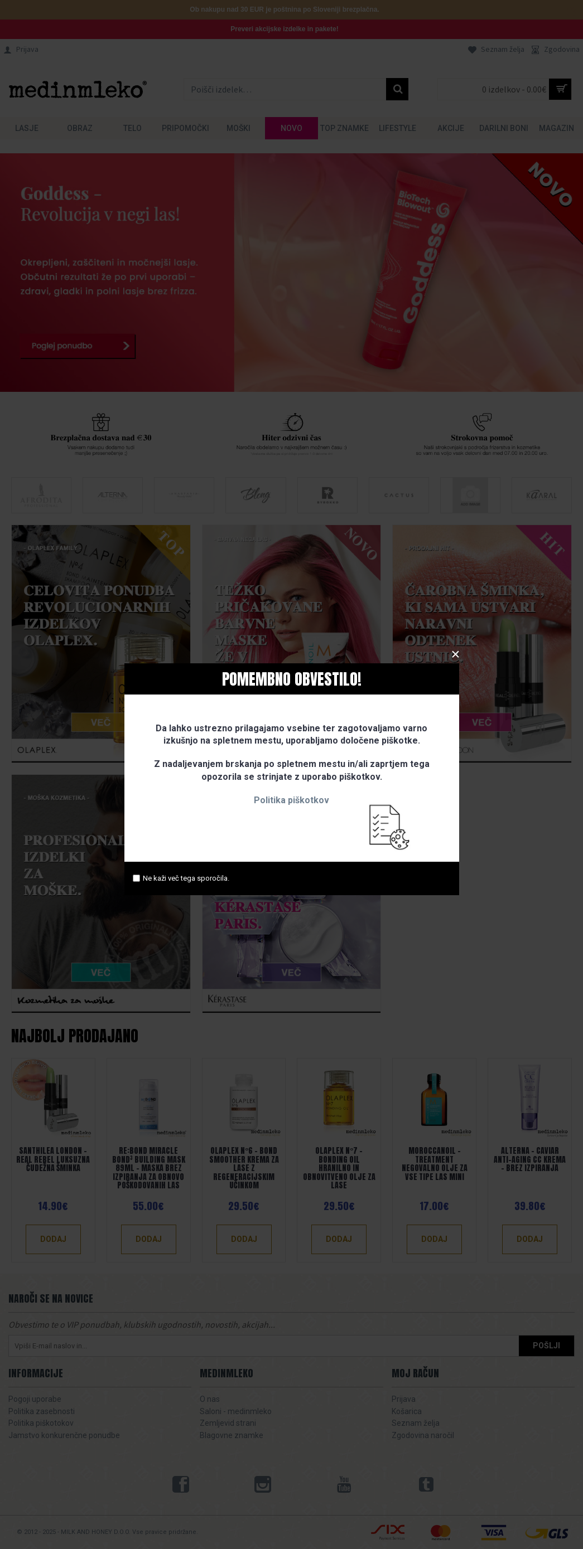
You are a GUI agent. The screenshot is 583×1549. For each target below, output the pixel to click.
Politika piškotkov (291, 800)
